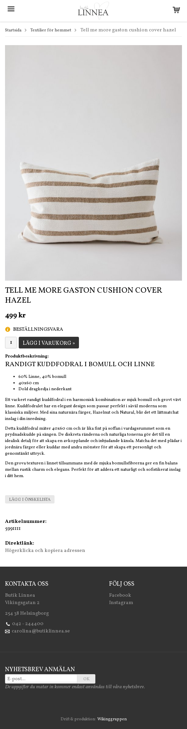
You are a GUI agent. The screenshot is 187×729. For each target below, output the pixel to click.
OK (86, 679)
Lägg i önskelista (30, 500)
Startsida (13, 30)
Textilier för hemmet (50, 30)
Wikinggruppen (112, 719)
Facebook (120, 595)
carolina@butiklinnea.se (41, 631)
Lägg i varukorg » (49, 343)
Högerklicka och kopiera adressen (45, 550)
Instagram (121, 602)
